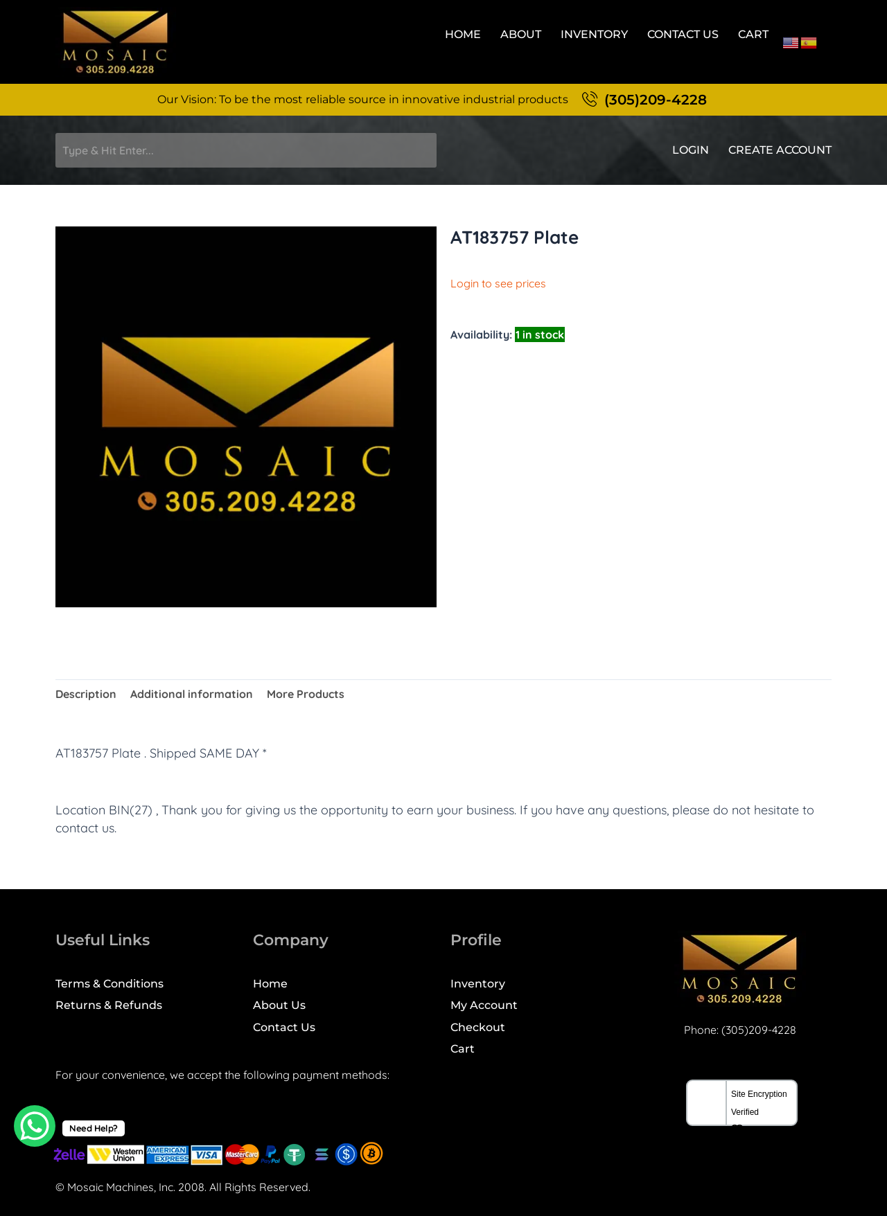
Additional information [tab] (191, 694)
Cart (753, 34)
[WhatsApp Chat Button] (34, 1126)
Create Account (780, 150)
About (520, 34)
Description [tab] (85, 694)
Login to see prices (498, 283)
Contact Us (683, 34)
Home (463, 34)
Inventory (594, 34)
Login (690, 150)
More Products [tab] (305, 694)
